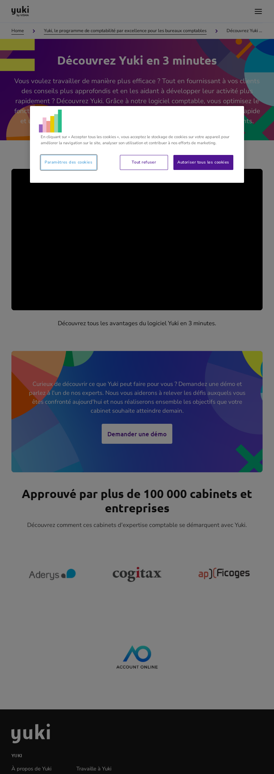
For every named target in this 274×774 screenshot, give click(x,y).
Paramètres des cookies (69, 162)
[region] (137, 144)
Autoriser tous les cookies (203, 162)
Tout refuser (144, 162)
